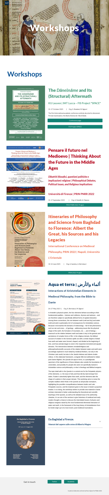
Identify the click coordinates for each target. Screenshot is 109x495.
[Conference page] (75, 120)
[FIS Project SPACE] (75, 126)
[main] (54, 27)
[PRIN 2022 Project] (75, 272)
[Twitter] (54, 481)
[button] (106, 3)
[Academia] (71, 481)
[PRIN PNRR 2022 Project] (75, 204)
